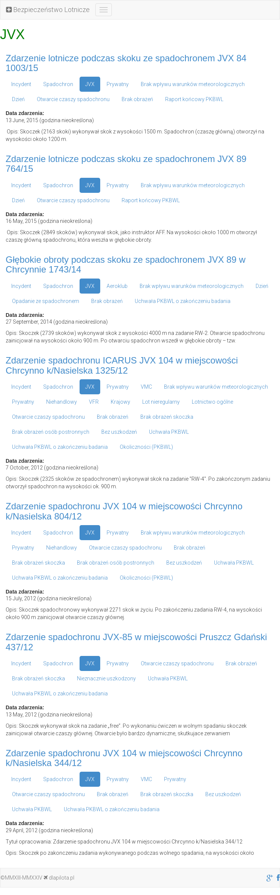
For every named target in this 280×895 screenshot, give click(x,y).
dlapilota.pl (59, 878)
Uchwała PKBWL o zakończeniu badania (182, 301)
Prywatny (118, 84)
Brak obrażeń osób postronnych (50, 432)
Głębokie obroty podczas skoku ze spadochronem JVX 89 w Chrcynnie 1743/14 (125, 264)
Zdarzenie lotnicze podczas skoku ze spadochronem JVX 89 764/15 (126, 164)
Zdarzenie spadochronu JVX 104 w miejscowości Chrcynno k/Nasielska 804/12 (124, 511)
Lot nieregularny (161, 402)
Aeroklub (117, 286)
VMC (146, 387)
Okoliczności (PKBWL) (146, 447)
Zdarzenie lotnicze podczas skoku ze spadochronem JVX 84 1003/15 (126, 63)
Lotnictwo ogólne (212, 402)
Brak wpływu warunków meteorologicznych (193, 84)
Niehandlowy (61, 402)
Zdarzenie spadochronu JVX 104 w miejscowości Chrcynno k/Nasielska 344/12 (124, 758)
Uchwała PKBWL (169, 432)
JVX (90, 84)
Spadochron (58, 84)
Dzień (18, 99)
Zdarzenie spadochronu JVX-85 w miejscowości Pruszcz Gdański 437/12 (136, 642)
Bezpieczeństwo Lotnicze (48, 10)
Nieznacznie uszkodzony (106, 678)
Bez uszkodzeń (119, 432)
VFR (94, 402)
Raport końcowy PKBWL (194, 99)
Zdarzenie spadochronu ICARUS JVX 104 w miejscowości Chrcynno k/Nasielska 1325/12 (122, 365)
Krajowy (120, 402)
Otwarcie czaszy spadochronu (73, 99)
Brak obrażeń (137, 99)
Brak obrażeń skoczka (166, 417)
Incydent (21, 84)
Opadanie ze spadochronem (45, 301)
